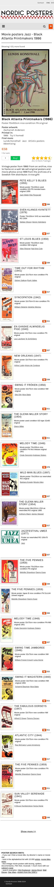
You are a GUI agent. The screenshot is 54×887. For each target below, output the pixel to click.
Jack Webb (24, 195)
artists (37, 859)
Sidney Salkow (21, 280)
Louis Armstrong (33, 745)
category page (7, 868)
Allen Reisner (25, 249)
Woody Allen (38, 482)
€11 (46, 321)
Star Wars (12, 872)
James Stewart (37, 514)
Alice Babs (26, 395)
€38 (46, 263)
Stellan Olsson (26, 222)
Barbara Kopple (26, 482)
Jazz (24, 141)
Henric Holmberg (39, 222)
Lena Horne (38, 660)
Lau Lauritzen (19, 339)
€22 (46, 671)
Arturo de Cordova (32, 365)
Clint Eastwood (24, 870)
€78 (46, 467)
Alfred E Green (20, 718)
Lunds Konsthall (11, 141)
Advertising (9, 143)
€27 (46, 233)
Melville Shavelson (27, 572)
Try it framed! (17, 135)
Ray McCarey (20, 745)
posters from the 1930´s (27, 872)
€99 (46, 204)
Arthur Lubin (19, 365)
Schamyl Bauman (22, 686)
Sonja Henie (38, 806)
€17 (46, 292)
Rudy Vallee (32, 280)
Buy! (15, 158)
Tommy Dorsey (33, 718)
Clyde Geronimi (26, 455)
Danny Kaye (41, 572)
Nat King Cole (37, 249)
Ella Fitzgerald (35, 195)
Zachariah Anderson (14, 130)
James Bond (36, 870)
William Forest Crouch (24, 660)
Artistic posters (36, 141)
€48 (46, 817)
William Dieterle (20, 307)
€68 (46, 613)
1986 (5, 135)
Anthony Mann (25, 514)
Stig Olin (18, 395)
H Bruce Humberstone (23, 806)
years (3, 861)
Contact (41, 3)
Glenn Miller (19, 426)
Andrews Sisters (39, 455)
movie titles (45, 859)
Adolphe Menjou (34, 307)
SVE (52, 3)
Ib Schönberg (31, 339)
